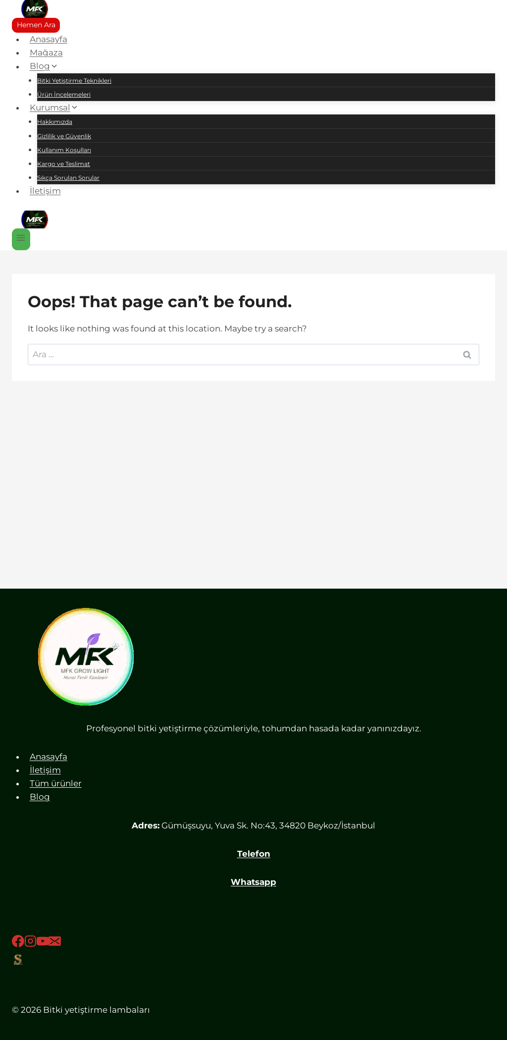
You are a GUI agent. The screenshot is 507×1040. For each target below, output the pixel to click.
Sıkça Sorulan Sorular (68, 177)
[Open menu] (21, 239)
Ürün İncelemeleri (64, 94)
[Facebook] (18, 942)
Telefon (253, 854)
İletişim (45, 191)
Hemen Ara (36, 25)
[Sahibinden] (253, 959)
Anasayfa (48, 39)
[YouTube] (43, 942)
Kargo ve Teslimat (63, 163)
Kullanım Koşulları (64, 150)
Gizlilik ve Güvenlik (64, 136)
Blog (40, 797)
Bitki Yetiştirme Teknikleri (74, 80)
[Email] (55, 942)
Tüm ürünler (56, 783)
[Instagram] (30, 942)
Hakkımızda (54, 121)
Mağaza (46, 52)
